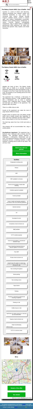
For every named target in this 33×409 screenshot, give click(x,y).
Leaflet (21, 383)
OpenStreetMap (27, 383)
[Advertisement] (16, 38)
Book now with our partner (21, 148)
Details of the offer (16, 388)
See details (16, 394)
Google (23, 404)
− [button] (4, 364)
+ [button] (4, 361)
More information (21, 153)
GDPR (16, 407)
